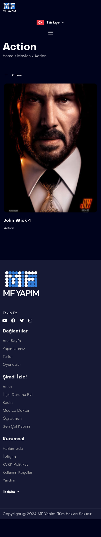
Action (9, 234)
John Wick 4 (17, 226)
